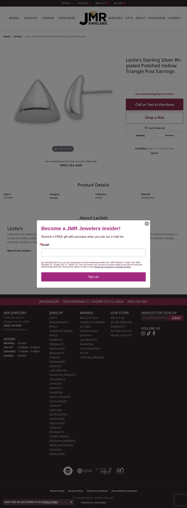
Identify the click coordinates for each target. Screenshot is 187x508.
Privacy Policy (50, 501)
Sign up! (93, 276)
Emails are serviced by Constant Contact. (112, 267)
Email (45, 244)
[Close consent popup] (71, 502)
